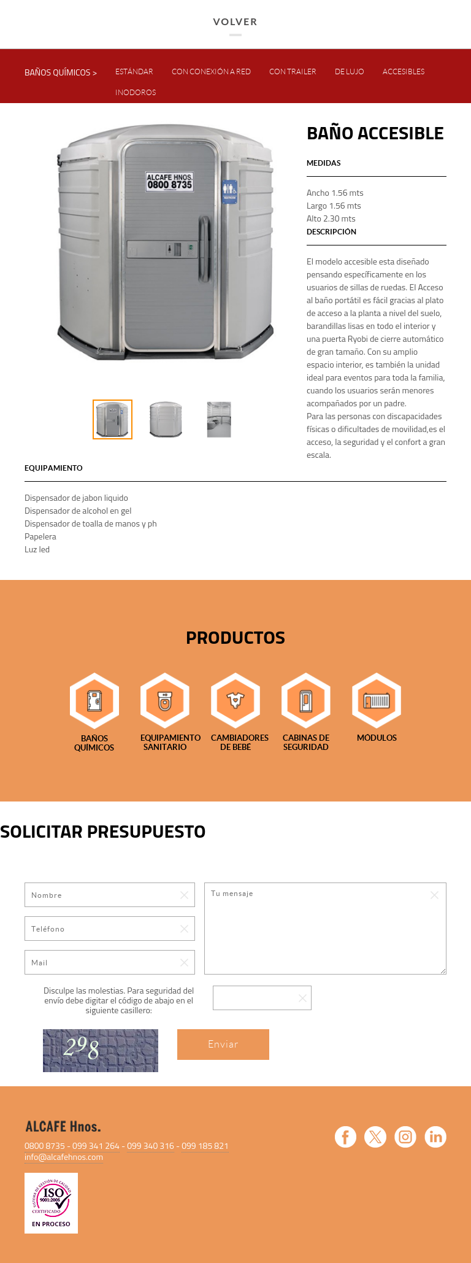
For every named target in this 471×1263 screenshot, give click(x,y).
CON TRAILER (292, 71)
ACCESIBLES (403, 71)
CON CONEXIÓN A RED (211, 71)
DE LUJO (349, 71)
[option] (166, 242)
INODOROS (135, 92)
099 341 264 (96, 1145)
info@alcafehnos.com (64, 1156)
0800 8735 (45, 1145)
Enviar (223, 1044)
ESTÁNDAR (134, 71)
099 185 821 (205, 1145)
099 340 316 (150, 1145)
